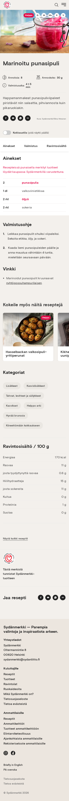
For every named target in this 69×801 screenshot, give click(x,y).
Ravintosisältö (56, 146)
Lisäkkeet (11, 385)
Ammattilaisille (13, 713)
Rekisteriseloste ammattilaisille (24, 743)
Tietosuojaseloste (15, 699)
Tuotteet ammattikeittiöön (21, 728)
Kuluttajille (10, 668)
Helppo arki (34, 405)
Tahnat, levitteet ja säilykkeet (23, 395)
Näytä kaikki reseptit (15, 538)
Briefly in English (13, 764)
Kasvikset (12, 405)
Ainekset (9, 146)
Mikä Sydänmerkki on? (18, 694)
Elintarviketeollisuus (17, 733)
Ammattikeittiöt (13, 723)
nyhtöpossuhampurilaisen (24, 283)
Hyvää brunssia (15, 415)
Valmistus (31, 146)
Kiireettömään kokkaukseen (23, 425)
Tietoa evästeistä (15, 704)
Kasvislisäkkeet (36, 385)
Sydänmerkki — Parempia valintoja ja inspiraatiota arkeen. (30, 629)
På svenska (10, 769)
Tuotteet (9, 679)
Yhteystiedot (12, 640)
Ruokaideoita (12, 689)
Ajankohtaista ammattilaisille (22, 738)
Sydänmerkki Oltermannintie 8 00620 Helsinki (14, 650)
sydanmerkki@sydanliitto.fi (21, 659)
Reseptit (9, 674)
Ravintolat (10, 684)
